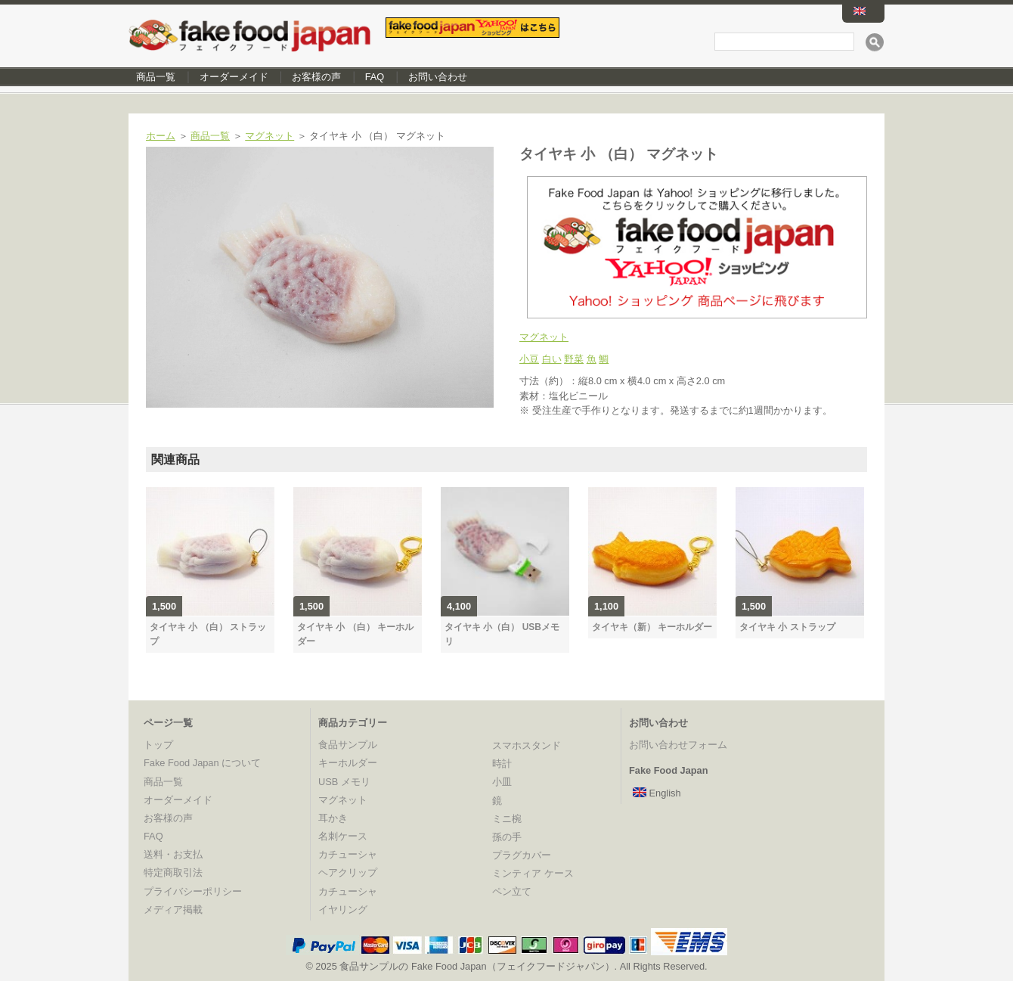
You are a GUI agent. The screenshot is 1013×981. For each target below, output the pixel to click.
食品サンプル (347, 744)
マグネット (269, 135)
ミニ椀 (507, 818)
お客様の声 (316, 76)
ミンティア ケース (533, 873)
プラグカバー (521, 855)
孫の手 (507, 837)
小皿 (502, 781)
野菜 (574, 359)
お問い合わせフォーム (678, 744)
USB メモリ (344, 781)
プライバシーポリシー (193, 891)
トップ (158, 744)
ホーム (160, 135)
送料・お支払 (173, 854)
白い (552, 359)
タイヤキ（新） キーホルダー (652, 627)
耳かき (333, 818)
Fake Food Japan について (202, 762)
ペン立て (511, 891)
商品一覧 (155, 76)
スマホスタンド (526, 745)
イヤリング (342, 909)
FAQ (375, 76)
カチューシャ (347, 854)
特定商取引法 (173, 872)
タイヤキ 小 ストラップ (787, 627)
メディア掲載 (173, 909)
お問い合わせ (437, 76)
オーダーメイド (234, 76)
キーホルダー (347, 762)
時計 (502, 763)
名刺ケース (342, 836)
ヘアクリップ (347, 872)
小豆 (529, 359)
